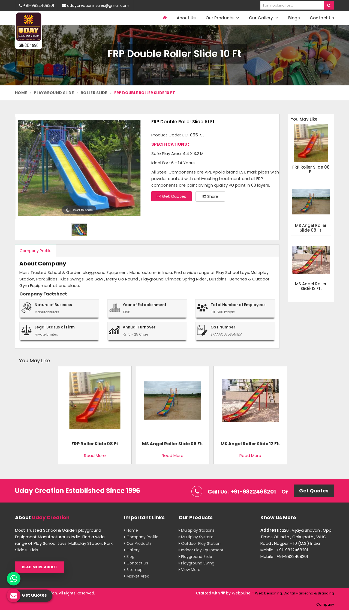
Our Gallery (263, 18)
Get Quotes (171, 196)
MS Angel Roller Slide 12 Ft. (311, 286)
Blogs (294, 18)
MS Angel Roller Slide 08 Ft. (311, 227)
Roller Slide (94, 92)
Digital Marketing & (300, 593)
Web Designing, (269, 593)
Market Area (136, 576)
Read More (95, 455)
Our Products (222, 18)
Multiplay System (196, 537)
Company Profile (36, 250)
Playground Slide (54, 92)
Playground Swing (196, 563)
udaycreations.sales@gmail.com (95, 5)
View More (189, 569)
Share (210, 196)
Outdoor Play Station (200, 543)
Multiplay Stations (197, 530)
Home (21, 92)
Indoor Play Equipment (201, 550)
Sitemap (133, 569)
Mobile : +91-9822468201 (284, 550)
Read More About (39, 567)
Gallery (132, 550)
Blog (129, 556)
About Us (186, 18)
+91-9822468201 (36, 5)
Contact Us (322, 18)
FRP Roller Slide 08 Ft (311, 169)
